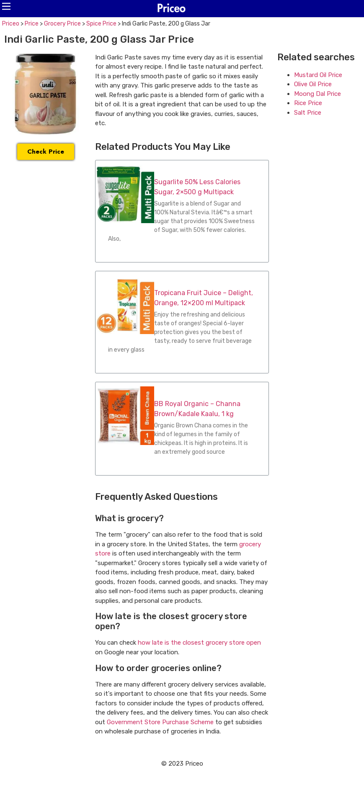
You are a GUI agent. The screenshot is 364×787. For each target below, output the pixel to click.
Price (32, 23)
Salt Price (307, 112)
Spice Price (101, 23)
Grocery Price (62, 23)
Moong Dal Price (317, 94)
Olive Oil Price (313, 84)
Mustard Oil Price (318, 75)
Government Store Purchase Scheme (160, 722)
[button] (6, 6)
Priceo (10, 23)
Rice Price (308, 103)
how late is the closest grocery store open (199, 642)
